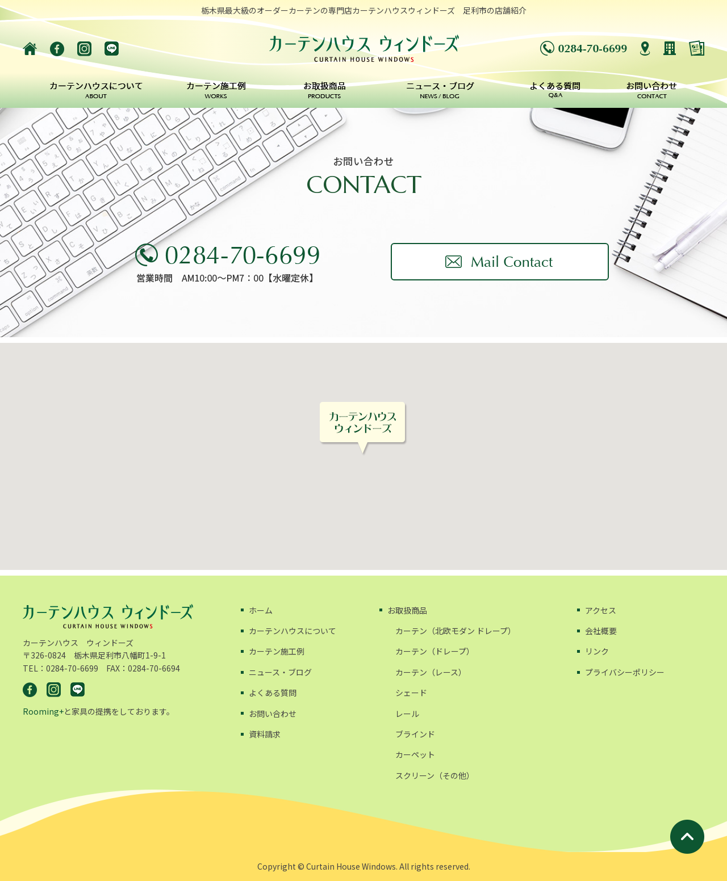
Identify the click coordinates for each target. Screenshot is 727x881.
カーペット (415, 754)
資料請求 (265, 734)
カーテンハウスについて (292, 630)
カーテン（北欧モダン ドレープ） (455, 630)
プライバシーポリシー (625, 672)
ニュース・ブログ (280, 672)
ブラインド (415, 734)
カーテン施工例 (276, 651)
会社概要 (601, 630)
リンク (597, 651)
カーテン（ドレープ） (434, 651)
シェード (411, 692)
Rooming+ (43, 711)
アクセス (600, 610)
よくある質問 (272, 692)
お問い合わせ (272, 713)
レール (407, 713)
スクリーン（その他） (434, 775)
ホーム (261, 610)
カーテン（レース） (430, 672)
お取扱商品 (407, 610)
